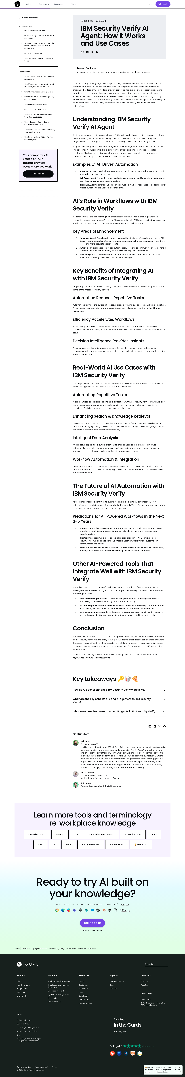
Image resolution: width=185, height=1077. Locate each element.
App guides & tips (39, 948)
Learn (81, 981)
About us (144, 985)
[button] (29, 4)
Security (113, 988)
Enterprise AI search (56, 991)
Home (17, 948)
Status (112, 985)
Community (84, 999)
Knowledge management (28, 1027)
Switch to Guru (23, 1024)
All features (21, 992)
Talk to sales (163, 4)
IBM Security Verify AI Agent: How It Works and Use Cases (72, 948)
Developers (84, 996)
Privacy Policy (163, 1072)
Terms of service (24, 1067)
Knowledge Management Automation (58, 986)
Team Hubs (52, 998)
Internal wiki (22, 996)
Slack (19, 1035)
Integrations (22, 988)
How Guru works (23, 985)
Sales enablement (25, 1020)
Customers (83, 985)
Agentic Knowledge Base (58, 994)
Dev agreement (41, 1067)
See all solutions (54, 1002)
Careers (144, 981)
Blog (81, 992)
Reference (26, 948)
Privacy (54, 1067)
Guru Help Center (117, 981)
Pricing (73, 4)
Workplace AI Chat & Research (60, 981)
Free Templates (85, 1003)
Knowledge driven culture (27, 1031)
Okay (177, 1070)
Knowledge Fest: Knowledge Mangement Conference (29, 1039)
